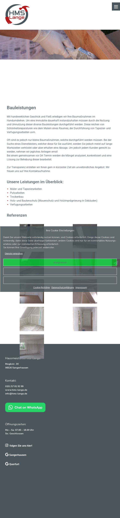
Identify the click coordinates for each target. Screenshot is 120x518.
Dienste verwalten (14, 253)
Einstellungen (60, 280)
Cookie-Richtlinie (41, 287)
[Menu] (116, 6)
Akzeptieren (60, 262)
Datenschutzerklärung (62, 287)
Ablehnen (60, 271)
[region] (60, 45)
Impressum (81, 287)
